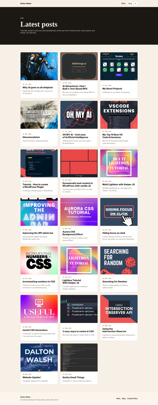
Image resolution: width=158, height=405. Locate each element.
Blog (130, 4)
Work (123, 4)
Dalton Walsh (25, 3)
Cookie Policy (132, 399)
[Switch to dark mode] (136, 3)
